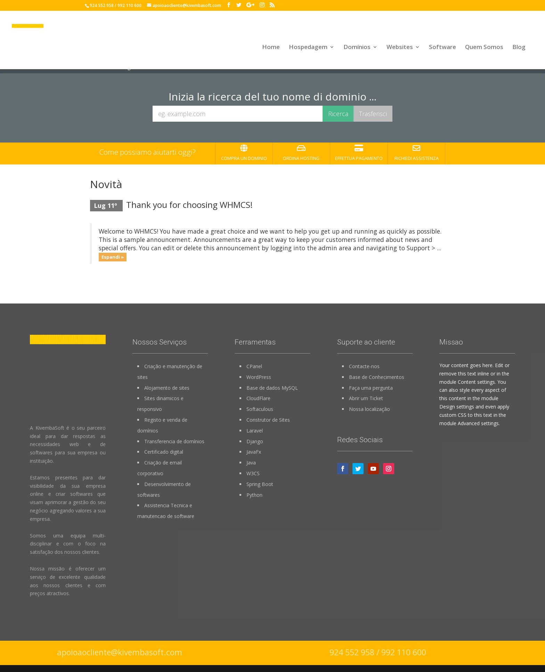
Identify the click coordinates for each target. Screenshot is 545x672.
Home (271, 49)
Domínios (357, 49)
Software (442, 49)
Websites (400, 49)
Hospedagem (308, 49)
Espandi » (112, 257)
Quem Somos (484, 49)
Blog (519, 49)
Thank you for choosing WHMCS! (189, 204)
